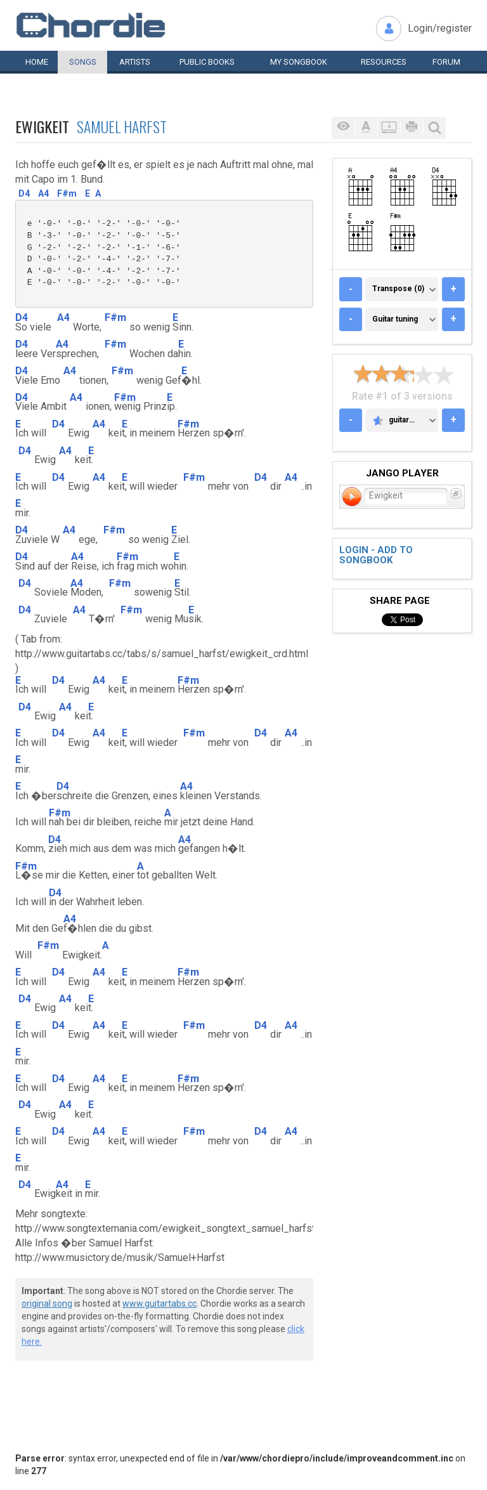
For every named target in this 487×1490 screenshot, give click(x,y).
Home (36, 62)
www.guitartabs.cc (159, 1303)
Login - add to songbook (376, 555)
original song (47, 1303)
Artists (134, 62)
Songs (82, 62)
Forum (446, 62)
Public (207, 62)
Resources (383, 62)
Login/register (440, 28)
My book (298, 62)
